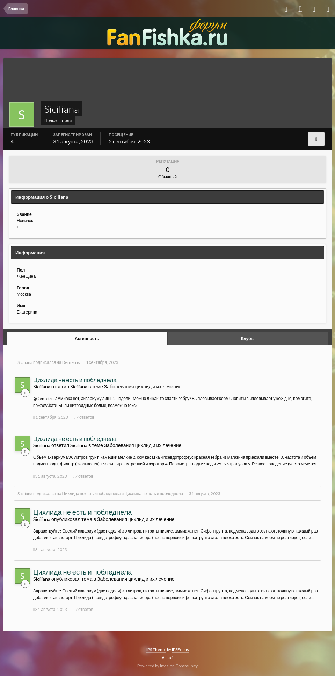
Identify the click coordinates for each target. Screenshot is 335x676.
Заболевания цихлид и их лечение (142, 386)
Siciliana (24, 362)
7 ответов (84, 417)
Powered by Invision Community (167, 665)
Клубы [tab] (248, 338)
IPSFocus (180, 649)
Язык (167, 657)
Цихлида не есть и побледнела (75, 379)
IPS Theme (156, 649)
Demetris (71, 362)
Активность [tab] (87, 338)
